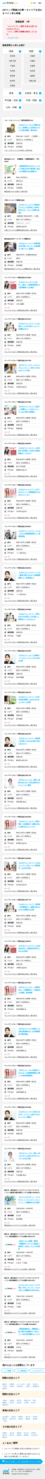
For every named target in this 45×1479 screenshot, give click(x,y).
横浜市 (4, 1384)
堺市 (34, 1400)
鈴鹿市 (20, 1419)
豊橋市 (28, 1419)
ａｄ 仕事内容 (21, 1371)
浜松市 (13, 1417)
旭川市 (4, 1435)
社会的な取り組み (30, 1469)
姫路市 (4, 1402)
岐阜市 (4, 1419)
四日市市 (13, 1419)
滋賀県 (32, 76)
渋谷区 (35, 1384)
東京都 (12, 56)
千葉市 (4, 1386)
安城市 (35, 1419)
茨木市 (12, 1402)
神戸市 (19, 1400)
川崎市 (12, 1386)
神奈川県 (12, 61)
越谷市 (4, 1388)
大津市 (26, 1402)
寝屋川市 (5, 1405)
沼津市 (35, 1417)
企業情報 (14, 1469)
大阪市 (4, 1400)
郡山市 (12, 1435)
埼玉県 (12, 71)
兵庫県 (32, 66)
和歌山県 (32, 81)
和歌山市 (27, 1400)
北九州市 (34, 1435)
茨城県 (12, 86)
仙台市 (12, 1433)
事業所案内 (21, 1469)
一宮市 (4, 1421)
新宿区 (12, 1384)
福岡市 (19, 1433)
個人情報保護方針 (28, 1471)
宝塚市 (19, 1402)
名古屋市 (5, 1417)
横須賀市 (36, 1386)
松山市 (26, 1433)
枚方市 (33, 1402)
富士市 (28, 1417)
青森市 (19, 1435)
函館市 (26, 1435)
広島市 (33, 1433)
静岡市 (20, 1417)
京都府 (32, 61)
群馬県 (12, 76)
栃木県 (12, 81)
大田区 (28, 1386)
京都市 (12, 1400)
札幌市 (4, 1433)
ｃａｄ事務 (7, 1371)
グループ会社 (17, 1471)
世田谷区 (20, 1386)
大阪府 (32, 56)
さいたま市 (21, 1384)
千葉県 (12, 66)
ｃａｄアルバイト (38, 1371)
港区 (28, 1384)
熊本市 (4, 1437)
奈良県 (32, 71)
